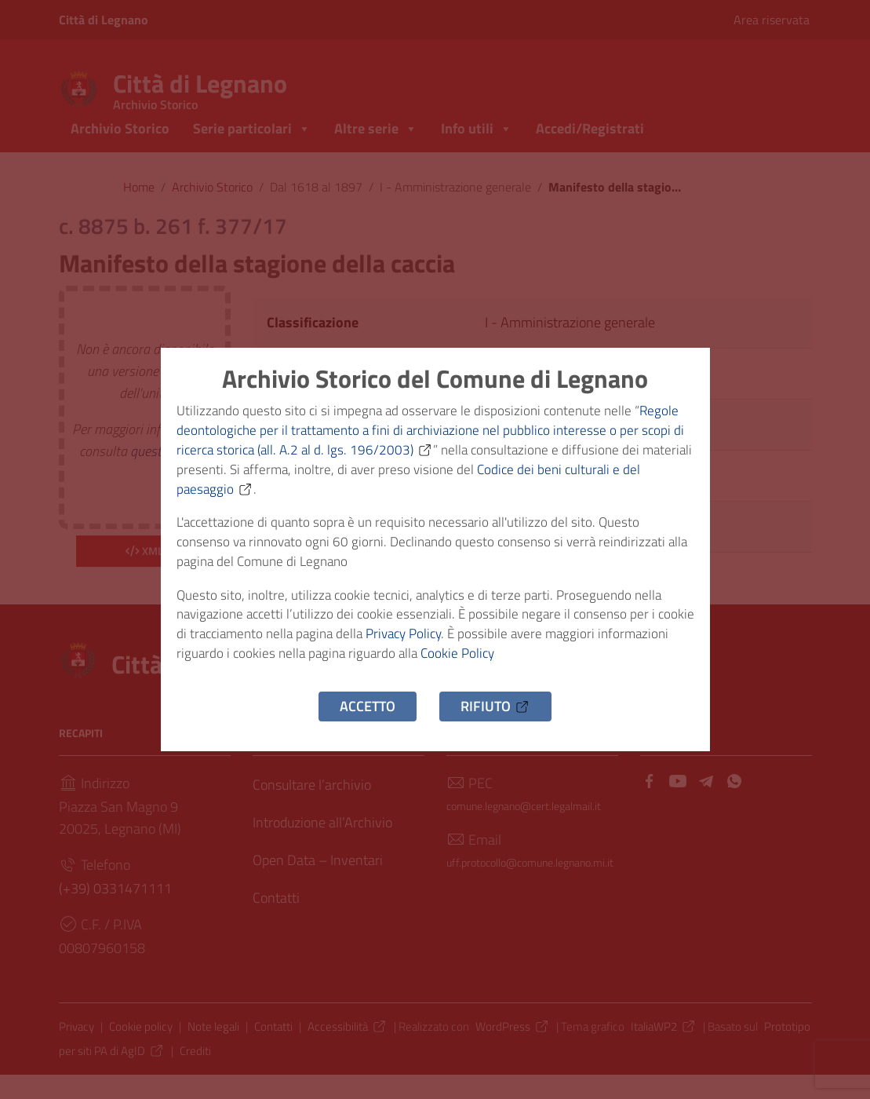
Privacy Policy (456, 644)
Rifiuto (495, 721)
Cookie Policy (543, 666)
